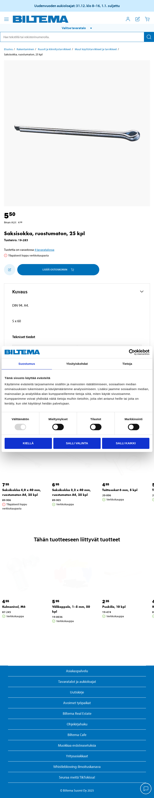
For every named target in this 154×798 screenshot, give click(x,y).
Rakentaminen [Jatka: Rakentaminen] (25, 49)
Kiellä (28, 443)
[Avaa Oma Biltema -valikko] (128, 19)
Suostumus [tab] (26, 363)
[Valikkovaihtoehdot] (6, 19)
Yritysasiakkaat (77, 756)
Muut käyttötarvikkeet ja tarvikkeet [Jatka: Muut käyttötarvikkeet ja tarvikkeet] (96, 49)
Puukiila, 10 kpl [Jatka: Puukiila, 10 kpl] (114, 607)
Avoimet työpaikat (77, 702)
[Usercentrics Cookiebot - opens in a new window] (131, 352)
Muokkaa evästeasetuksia (77, 745)
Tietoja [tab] (127, 363)
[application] (146, 789)
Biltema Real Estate (77, 713)
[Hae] (149, 37)
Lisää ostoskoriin (58, 269)
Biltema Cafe (77, 734)
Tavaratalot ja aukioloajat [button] (77, 681)
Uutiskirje (77, 692)
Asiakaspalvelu (77, 671)
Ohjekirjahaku (77, 724)
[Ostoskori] (147, 19)
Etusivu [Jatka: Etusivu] (8, 49)
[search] (77, 37)
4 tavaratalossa (44, 250)
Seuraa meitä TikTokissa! (77, 777)
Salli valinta (77, 443)
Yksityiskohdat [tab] (77, 363)
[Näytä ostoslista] (137, 19)
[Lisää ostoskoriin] (9, 269)
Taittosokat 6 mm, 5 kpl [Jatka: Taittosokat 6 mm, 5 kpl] (119, 490)
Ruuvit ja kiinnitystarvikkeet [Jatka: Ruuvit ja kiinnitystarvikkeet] (54, 49)
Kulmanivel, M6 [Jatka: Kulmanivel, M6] (13, 607)
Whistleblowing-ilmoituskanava (77, 766)
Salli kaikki (126, 443)
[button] (77, 28)
